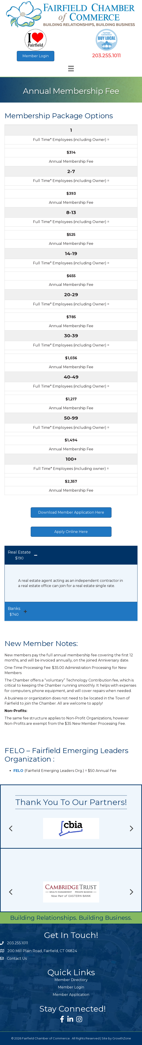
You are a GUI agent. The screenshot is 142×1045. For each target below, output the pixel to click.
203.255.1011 (106, 56)
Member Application (71, 994)
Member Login (71, 987)
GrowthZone (121, 1038)
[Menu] (71, 68)
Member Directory (71, 980)
